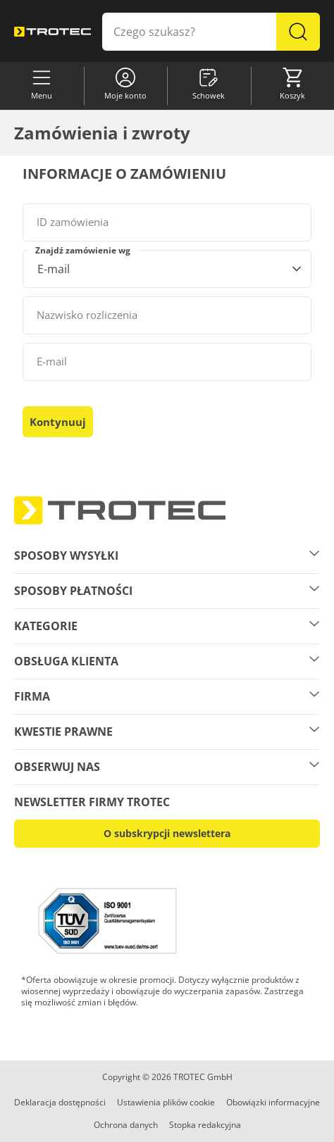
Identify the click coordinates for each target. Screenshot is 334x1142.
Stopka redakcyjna (205, 1125)
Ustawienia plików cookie (166, 1102)
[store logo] (52, 32)
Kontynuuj (58, 422)
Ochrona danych (126, 1125)
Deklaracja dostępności (60, 1102)
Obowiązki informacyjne (273, 1102)
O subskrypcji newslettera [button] (167, 833)
